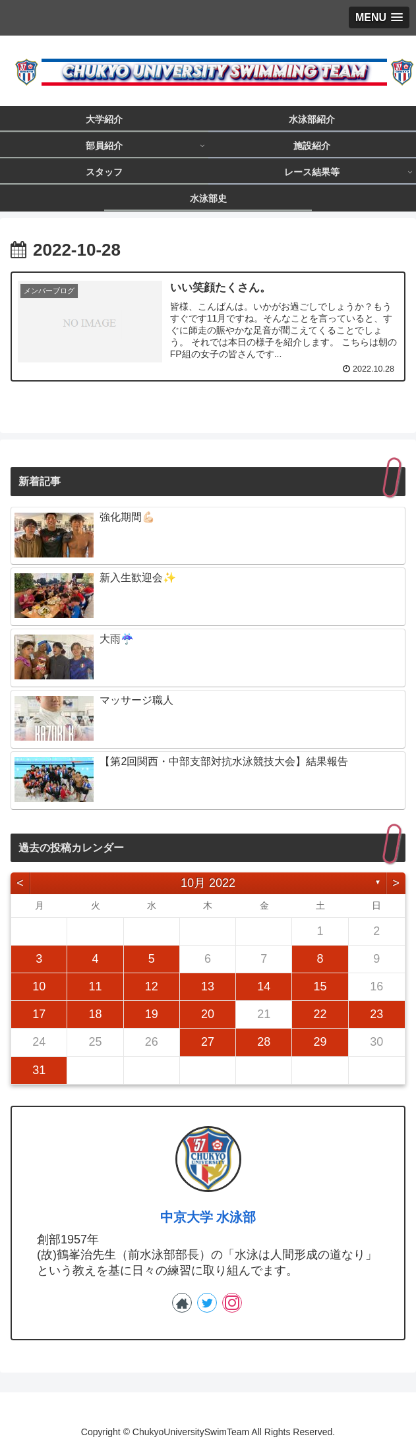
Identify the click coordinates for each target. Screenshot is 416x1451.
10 (38, 986)
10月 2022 (208, 883)
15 (320, 986)
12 (151, 986)
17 (38, 1014)
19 (151, 1014)
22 (320, 1014)
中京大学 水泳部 (208, 1217)
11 (95, 986)
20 (207, 1014)
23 (376, 1014)
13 (207, 986)
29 (320, 1041)
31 (38, 1070)
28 (263, 1041)
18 (95, 1014)
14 (263, 986)
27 (207, 1041)
